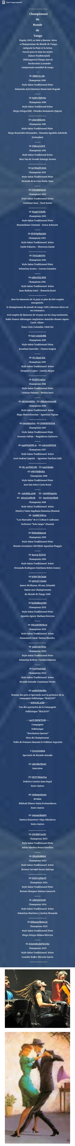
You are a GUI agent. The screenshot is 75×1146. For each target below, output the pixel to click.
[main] (37, 486)
